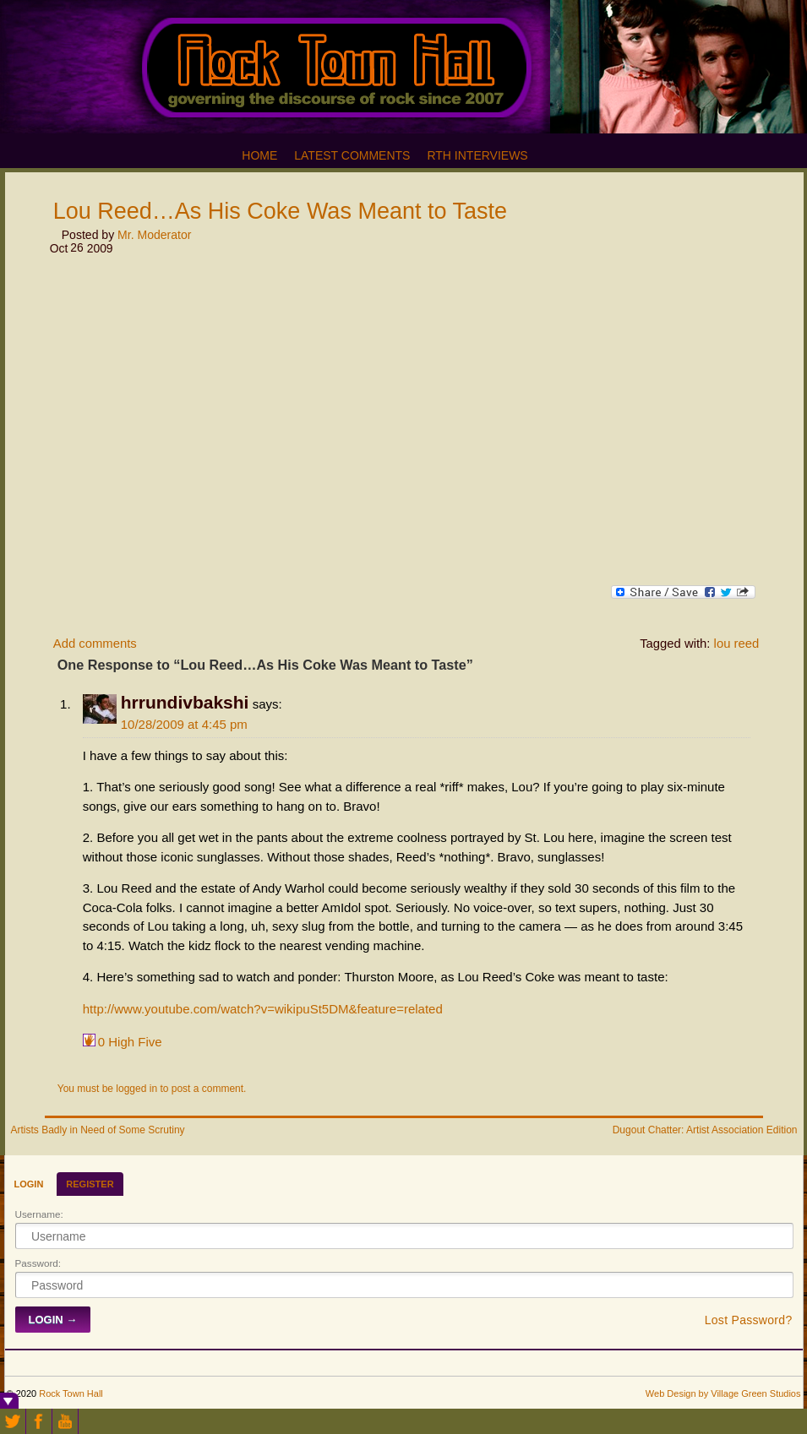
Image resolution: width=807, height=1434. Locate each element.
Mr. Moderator (154, 235)
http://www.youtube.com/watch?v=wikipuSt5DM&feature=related (263, 1009)
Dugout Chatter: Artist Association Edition (705, 1130)
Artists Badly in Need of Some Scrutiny (98, 1130)
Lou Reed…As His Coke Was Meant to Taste (280, 211)
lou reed (737, 643)
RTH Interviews (477, 155)
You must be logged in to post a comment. (152, 1089)
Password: (38, 1262)
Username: (39, 1214)
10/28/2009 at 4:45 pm (184, 724)
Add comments (95, 643)
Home (259, 155)
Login (29, 1184)
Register (89, 1184)
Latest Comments (352, 155)
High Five (130, 1040)
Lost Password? (749, 1320)
